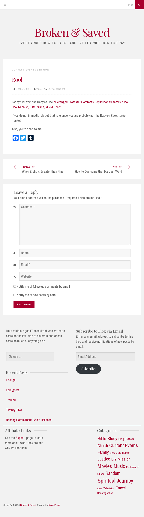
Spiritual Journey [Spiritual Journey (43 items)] (115, 480)
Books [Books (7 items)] (129, 439)
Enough (11, 380)
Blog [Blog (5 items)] (121, 439)
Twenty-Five (14, 410)
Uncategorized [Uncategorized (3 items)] (105, 493)
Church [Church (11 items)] (103, 445)
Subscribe (88, 368)
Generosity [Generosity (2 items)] (115, 453)
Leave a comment (56, 89)
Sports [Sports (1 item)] (99, 488)
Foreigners (12, 390)
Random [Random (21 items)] (113, 473)
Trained (11, 400)
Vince (39, 89)
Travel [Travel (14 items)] (121, 488)
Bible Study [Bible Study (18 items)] (107, 439)
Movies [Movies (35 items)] (105, 466)
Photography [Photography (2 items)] (132, 467)
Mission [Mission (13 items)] (124, 459)
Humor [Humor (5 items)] (126, 453)
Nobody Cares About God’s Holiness (29, 419)
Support (21, 437)
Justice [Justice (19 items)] (104, 459)
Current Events (24, 69)
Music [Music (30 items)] (119, 466)
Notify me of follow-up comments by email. (43, 286)
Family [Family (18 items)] (103, 452)
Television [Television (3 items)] (108, 488)
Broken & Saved (72, 32)
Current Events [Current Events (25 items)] (123, 445)
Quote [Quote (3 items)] (100, 474)
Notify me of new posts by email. (37, 295)
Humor (44, 69)
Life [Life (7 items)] (113, 459)
